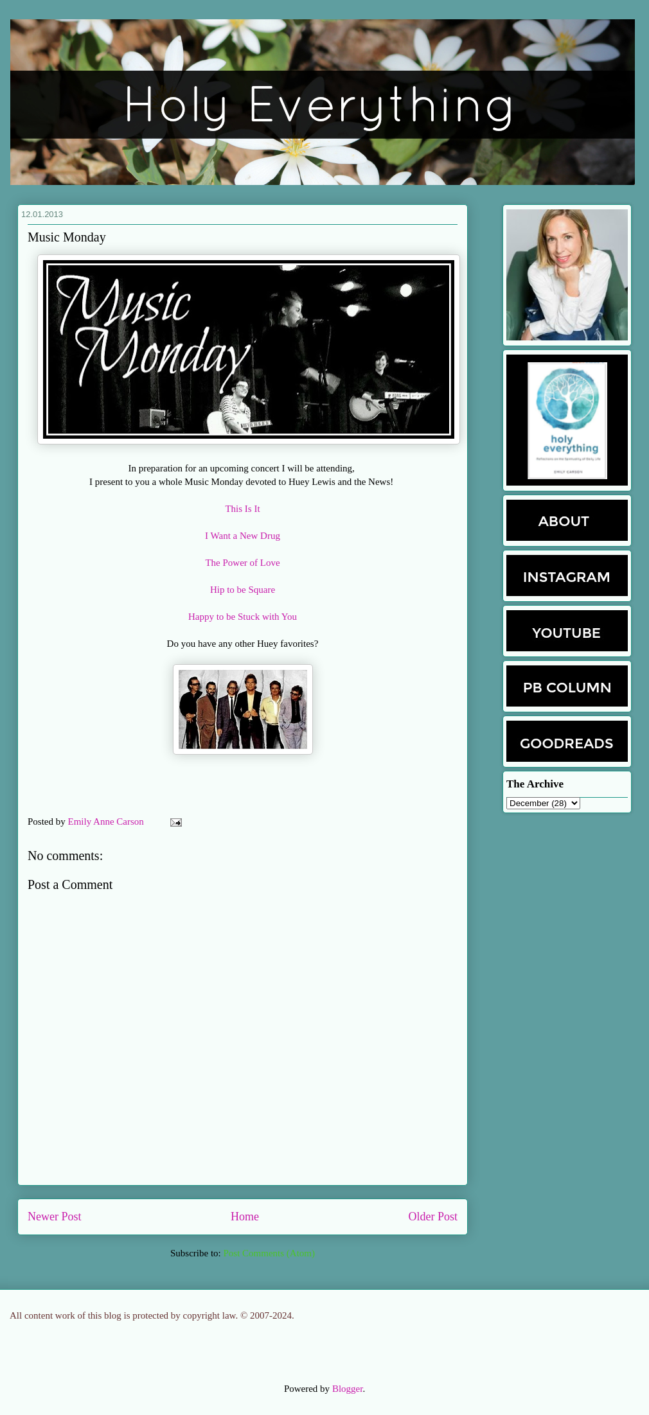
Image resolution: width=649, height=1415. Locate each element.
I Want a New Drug (242, 536)
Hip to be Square (242, 589)
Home (245, 1216)
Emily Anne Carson (107, 821)
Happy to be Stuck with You (242, 616)
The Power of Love (242, 563)
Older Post (433, 1216)
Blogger (347, 1389)
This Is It (242, 509)
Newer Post (55, 1216)
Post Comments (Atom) (269, 1253)
